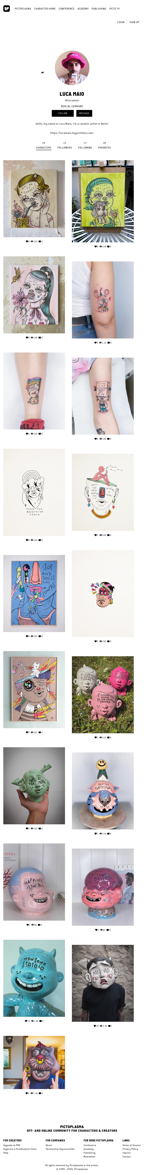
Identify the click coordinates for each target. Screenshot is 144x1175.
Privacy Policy (130, 1149)
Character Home (45, 8)
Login (121, 22)
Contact (127, 1156)
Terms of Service (132, 1145)
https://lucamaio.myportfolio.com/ (72, 133)
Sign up (134, 22)
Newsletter (90, 1156)
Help (5, 1152)
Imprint (127, 1152)
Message (84, 113)
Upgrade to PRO (11, 1145)
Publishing (99, 8)
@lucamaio (72, 100)
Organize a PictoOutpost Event (20, 1149)
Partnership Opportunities (60, 1149)
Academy (83, 8)
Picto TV (114, 8)
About (49, 1145)
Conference (67, 8)
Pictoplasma (23, 8)
